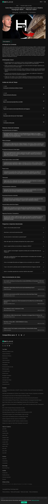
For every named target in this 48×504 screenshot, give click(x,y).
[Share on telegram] (7, 345)
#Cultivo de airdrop (7, 282)
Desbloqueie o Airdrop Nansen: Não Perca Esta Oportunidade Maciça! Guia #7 (19, 287)
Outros (30, 484)
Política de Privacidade (15, 491)
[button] (42, 1)
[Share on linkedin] (5, 345)
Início (17, 5)
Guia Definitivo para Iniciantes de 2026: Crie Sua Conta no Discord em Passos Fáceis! (20, 294)
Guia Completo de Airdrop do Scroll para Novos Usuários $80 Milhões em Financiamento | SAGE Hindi (24, 280)
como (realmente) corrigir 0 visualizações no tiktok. (14, 308)
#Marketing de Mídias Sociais (9, 295)
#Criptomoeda (15, 12)
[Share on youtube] (9, 345)
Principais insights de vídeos (26, 5)
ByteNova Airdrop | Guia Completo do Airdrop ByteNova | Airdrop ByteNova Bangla (20, 328)
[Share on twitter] (3, 345)
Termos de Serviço (6, 491)
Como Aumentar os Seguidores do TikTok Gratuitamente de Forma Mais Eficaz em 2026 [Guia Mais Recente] (23, 301)
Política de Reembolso (33, 491)
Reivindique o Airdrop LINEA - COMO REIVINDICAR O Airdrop (16, 321)
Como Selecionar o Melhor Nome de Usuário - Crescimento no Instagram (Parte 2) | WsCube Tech (23, 315)
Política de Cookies (24, 491)
